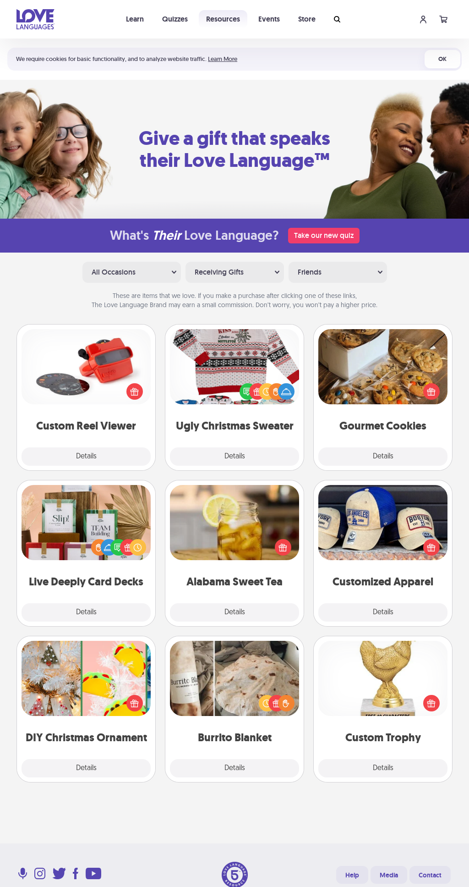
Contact (430, 875)
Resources (223, 19)
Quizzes (175, 19)
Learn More (222, 59)
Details (86, 456)
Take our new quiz (324, 235)
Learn (135, 19)
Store (307, 19)
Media (389, 875)
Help (352, 875)
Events (269, 19)
